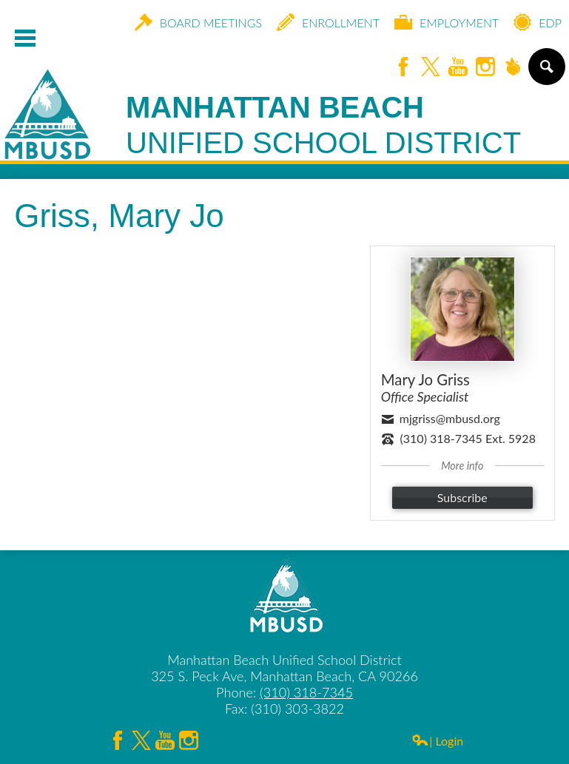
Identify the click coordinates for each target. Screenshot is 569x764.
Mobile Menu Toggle (25, 38)
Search (545, 72)
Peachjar (513, 67)
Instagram (485, 67)
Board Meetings (198, 22)
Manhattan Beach (323, 125)
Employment (446, 22)
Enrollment (328, 22)
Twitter (430, 67)
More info (462, 465)
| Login (437, 741)
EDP (538, 22)
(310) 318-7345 (306, 692)
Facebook (403, 67)
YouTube (458, 67)
